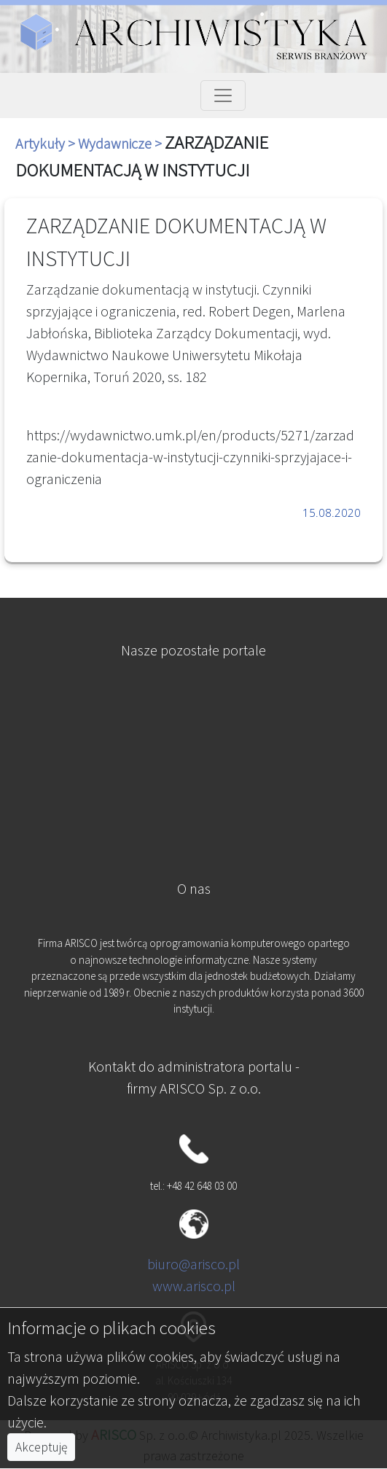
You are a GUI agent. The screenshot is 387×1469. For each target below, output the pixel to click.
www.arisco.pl (193, 1286)
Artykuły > (46, 143)
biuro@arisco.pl (193, 1264)
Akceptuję (41, 1447)
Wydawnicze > (121, 143)
